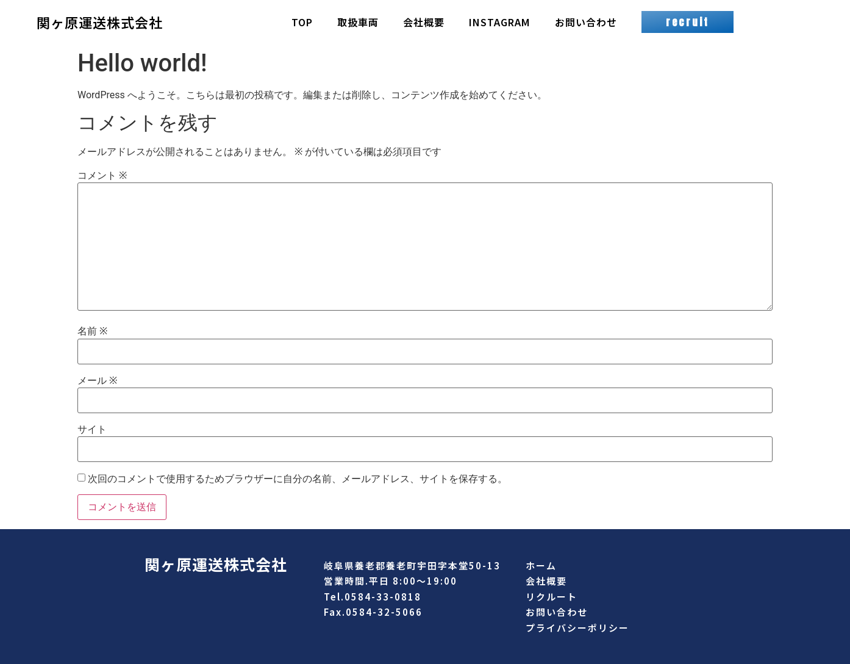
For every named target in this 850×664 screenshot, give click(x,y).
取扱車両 (358, 22)
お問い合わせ (586, 22)
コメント (102, 176)
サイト (92, 430)
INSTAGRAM (499, 22)
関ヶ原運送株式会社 (100, 22)
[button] (687, 22)
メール (97, 381)
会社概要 (424, 22)
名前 (92, 331)
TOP (302, 22)
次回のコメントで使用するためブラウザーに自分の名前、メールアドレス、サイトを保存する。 (297, 479)
